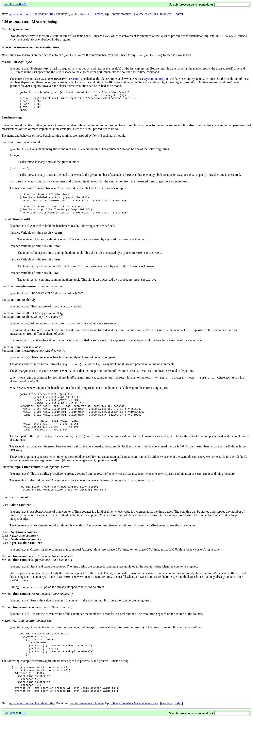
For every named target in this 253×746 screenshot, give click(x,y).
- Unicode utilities (32, 14)
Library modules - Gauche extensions (134, 14)
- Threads (86, 14)
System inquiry (153, 78)
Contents (167, 14)
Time (76, 78)
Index (178, 14)
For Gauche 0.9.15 (15, 4)
